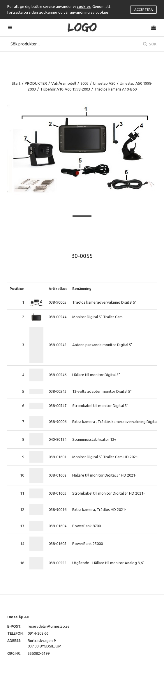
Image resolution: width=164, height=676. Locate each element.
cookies (84, 6)
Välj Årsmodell (63, 83)
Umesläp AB (18, 617)
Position (17, 288)
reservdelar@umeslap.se (49, 626)
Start (16, 83)
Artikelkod (58, 288)
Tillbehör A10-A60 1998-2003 (65, 89)
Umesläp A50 (104, 83)
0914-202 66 (38, 633)
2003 (84, 83)
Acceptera (143, 9)
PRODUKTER (36, 83)
